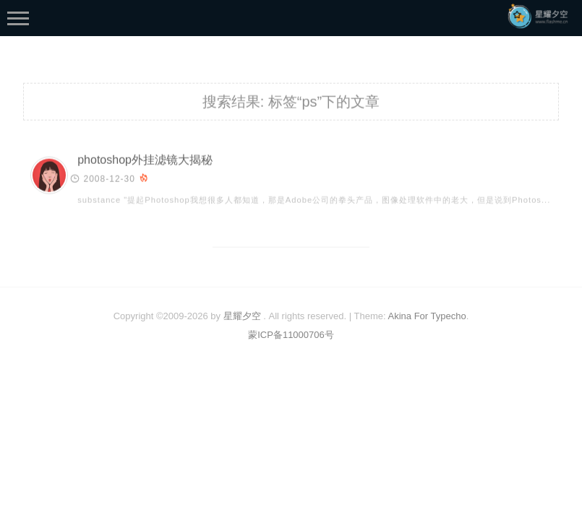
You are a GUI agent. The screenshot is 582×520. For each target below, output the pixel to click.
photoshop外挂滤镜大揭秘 (145, 161)
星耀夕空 (242, 316)
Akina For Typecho (427, 316)
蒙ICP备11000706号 (291, 334)
